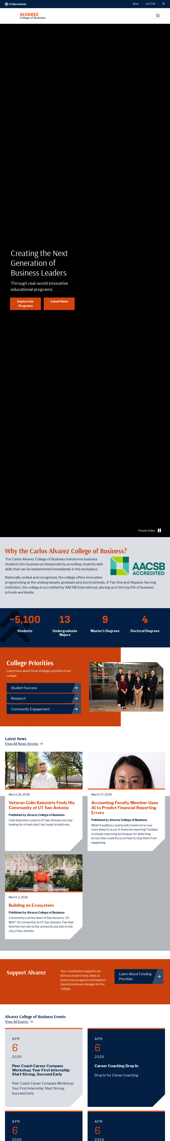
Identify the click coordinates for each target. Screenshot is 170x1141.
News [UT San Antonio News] (136, 4)
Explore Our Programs (25, 304)
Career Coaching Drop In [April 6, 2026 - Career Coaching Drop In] (116, 1066)
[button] (163, 4)
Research (44, 698)
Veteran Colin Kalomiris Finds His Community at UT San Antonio (42, 805)
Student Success (44, 688)
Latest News (59, 301)
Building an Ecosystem (31, 905)
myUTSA (150, 4)
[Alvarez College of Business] (32, 16)
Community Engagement (44, 709)
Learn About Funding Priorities (140, 976)
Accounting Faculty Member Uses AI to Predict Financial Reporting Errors (124, 807)
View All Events (19, 1022)
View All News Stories (24, 744)
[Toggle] (158, 16)
